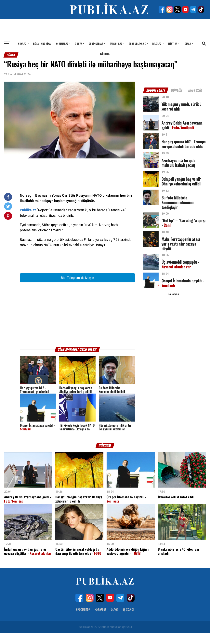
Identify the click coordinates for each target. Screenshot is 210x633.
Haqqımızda (83, 609)
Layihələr (104, 54)
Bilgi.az (157, 43)
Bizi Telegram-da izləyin (77, 278)
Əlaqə (114, 609)
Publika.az (28, 210)
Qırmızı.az (62, 43)
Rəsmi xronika (42, 43)
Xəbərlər (100, 609)
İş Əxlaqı (128, 609)
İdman (187, 43)
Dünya (78, 43)
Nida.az (22, 43)
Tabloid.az (116, 43)
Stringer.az (95, 43)
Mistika (172, 43)
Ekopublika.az (137, 43)
